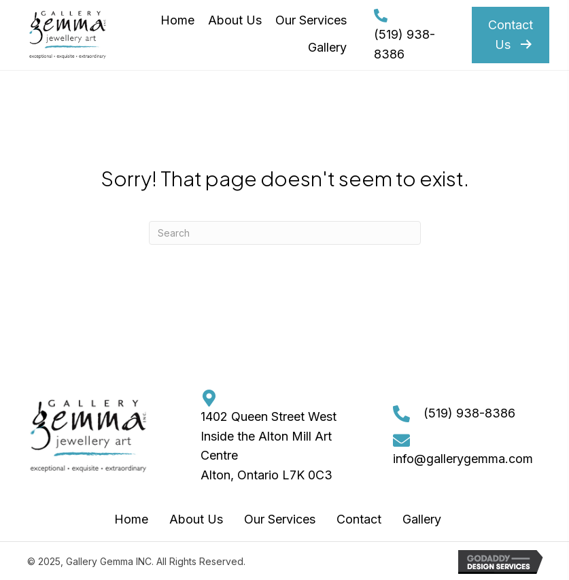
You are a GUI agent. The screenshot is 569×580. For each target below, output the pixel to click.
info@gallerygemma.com (463, 458)
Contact (359, 519)
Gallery (421, 519)
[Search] (285, 233)
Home (131, 519)
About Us (196, 519)
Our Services (279, 519)
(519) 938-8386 (469, 413)
